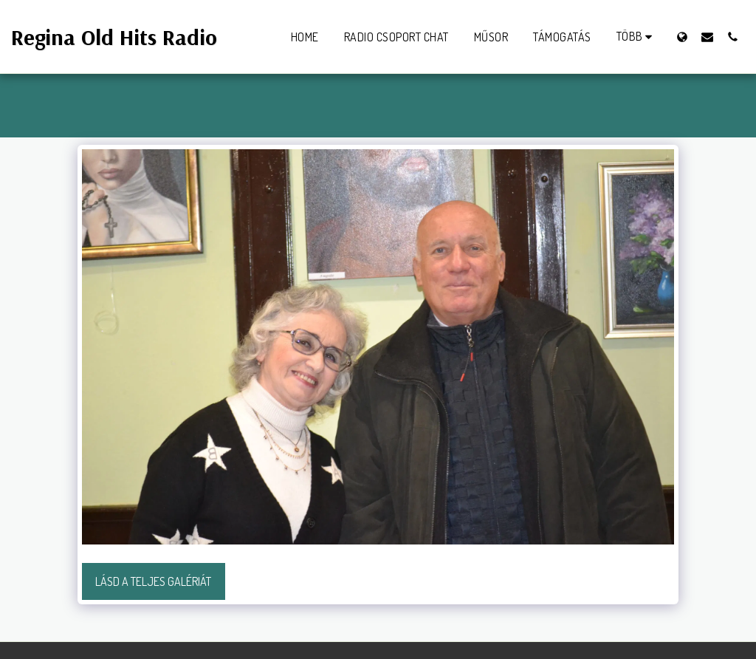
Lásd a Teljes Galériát (153, 581)
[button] (707, 36)
